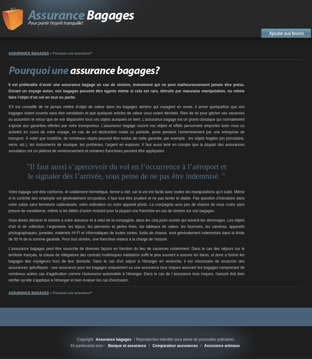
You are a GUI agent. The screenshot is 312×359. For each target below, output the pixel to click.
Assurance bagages (113, 339)
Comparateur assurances (175, 346)
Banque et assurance (127, 346)
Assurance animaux (222, 346)
